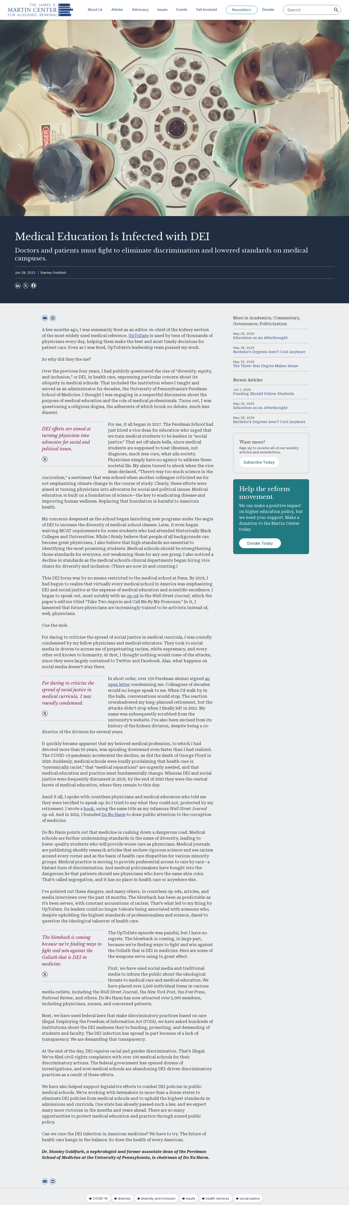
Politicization (273, 324)
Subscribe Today (259, 462)
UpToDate (138, 335)
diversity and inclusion (158, 1198)
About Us (95, 9)
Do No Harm (113, 814)
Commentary (286, 318)
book (89, 808)
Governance (245, 324)
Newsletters (241, 10)
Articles (117, 9)
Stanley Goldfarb (53, 272)
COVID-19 (100, 1198)
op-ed (133, 596)
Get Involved (206, 9)
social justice (250, 1198)
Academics (260, 318)
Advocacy (140, 9)
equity (190, 1198)
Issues (162, 9)
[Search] (336, 10)
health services (217, 1198)
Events (181, 9)
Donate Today (260, 543)
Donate (268, 9)
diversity (124, 1198)
